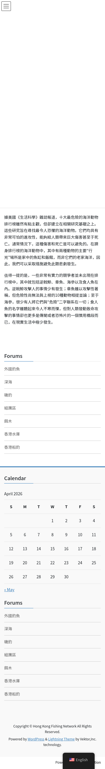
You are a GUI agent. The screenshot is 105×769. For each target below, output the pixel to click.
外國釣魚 (12, 369)
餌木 (8, 421)
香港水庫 (12, 434)
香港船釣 (12, 447)
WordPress (36, 738)
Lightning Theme (61, 738)
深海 (8, 382)
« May (9, 589)
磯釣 (8, 395)
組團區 (10, 408)
